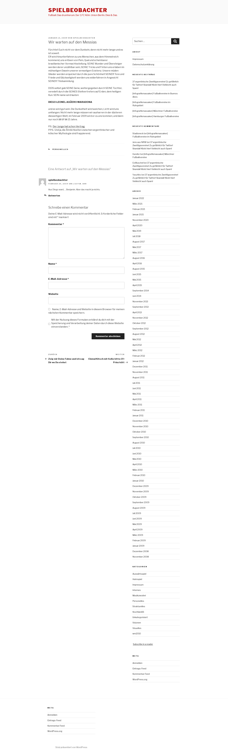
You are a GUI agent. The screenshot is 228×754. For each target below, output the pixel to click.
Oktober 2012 (139, 323)
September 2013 (140, 307)
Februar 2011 (138, 410)
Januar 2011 (137, 415)
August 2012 (138, 334)
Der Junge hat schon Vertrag (69, 126)
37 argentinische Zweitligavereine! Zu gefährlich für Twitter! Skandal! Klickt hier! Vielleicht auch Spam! (155, 84)
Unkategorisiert (140, 617)
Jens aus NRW (139, 142)
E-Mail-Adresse (58, 279)
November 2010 (140, 426)
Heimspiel (137, 579)
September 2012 (140, 328)
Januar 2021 (138, 214)
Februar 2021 (138, 209)
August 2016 (138, 258)
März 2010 (137, 470)
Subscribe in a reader (143, 644)
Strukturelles (138, 606)
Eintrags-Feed (139, 668)
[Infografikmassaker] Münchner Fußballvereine (155, 111)
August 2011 (138, 377)
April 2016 (137, 263)
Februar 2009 (139, 540)
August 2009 (138, 508)
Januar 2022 (138, 198)
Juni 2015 (136, 274)
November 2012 (140, 318)
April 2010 (137, 464)
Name (52, 263)
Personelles (60, 149)
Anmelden (137, 663)
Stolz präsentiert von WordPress (71, 747)
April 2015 (137, 285)
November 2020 (140, 220)
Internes (136, 590)
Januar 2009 (138, 546)
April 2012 (137, 345)
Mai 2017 (136, 247)
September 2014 (140, 290)
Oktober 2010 (139, 432)
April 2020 (137, 225)
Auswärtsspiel (139, 574)
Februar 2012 (138, 356)
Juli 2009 (136, 513)
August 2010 (138, 442)
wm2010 (136, 633)
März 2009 (137, 535)
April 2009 (137, 529)
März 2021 (137, 203)
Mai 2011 (136, 393)
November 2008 (140, 556)
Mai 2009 (137, 524)
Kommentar (56, 224)
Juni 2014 (136, 296)
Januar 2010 (138, 480)
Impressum (138, 59)
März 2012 (137, 350)
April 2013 (137, 312)
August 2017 (138, 241)
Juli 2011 (136, 383)
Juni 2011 (136, 388)
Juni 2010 (136, 453)
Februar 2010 (138, 475)
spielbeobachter (77, 10)
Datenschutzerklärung (143, 64)
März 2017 (137, 252)
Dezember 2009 (140, 486)
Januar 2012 (138, 361)
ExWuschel (137, 163)
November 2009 (140, 491)
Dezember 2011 (140, 366)
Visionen (136, 622)
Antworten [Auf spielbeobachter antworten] (54, 195)
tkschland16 (138, 612)
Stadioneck (138, 133)
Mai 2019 (136, 231)
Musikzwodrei (139, 595)
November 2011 (140, 372)
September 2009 (140, 502)
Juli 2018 (136, 236)
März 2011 (137, 404)
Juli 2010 (136, 448)
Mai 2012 (136, 339)
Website (53, 294)
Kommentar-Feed (141, 674)
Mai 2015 (136, 279)
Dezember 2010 (140, 421)
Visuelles (136, 628)
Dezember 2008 (140, 551)
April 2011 (136, 399)
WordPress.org (139, 679)
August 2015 (138, 269)
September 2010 (140, 437)
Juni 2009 (137, 518)
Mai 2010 (136, 459)
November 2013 (140, 301)
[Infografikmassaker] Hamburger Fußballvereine (155, 116)
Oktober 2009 (139, 497)
